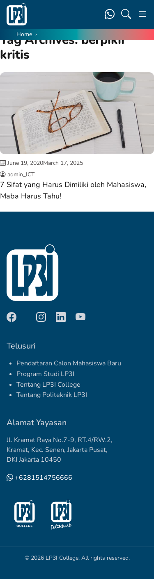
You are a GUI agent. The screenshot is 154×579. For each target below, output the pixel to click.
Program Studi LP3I (45, 373)
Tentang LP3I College (48, 384)
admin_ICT (20, 174)
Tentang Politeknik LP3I (51, 394)
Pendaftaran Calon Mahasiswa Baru (68, 363)
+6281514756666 (39, 477)
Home (24, 34)
